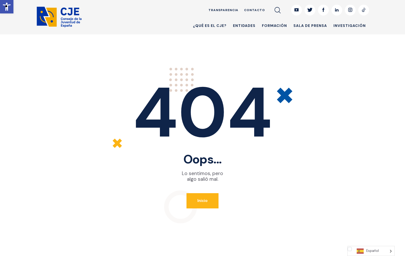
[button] (6, 6)
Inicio (202, 200)
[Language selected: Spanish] (371, 251)
